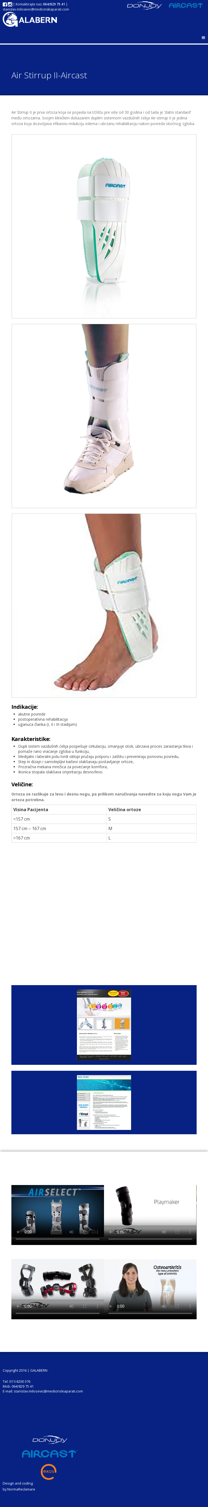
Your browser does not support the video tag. (57, 1211)
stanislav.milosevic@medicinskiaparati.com (36, 9)
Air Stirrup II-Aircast (49, 75)
